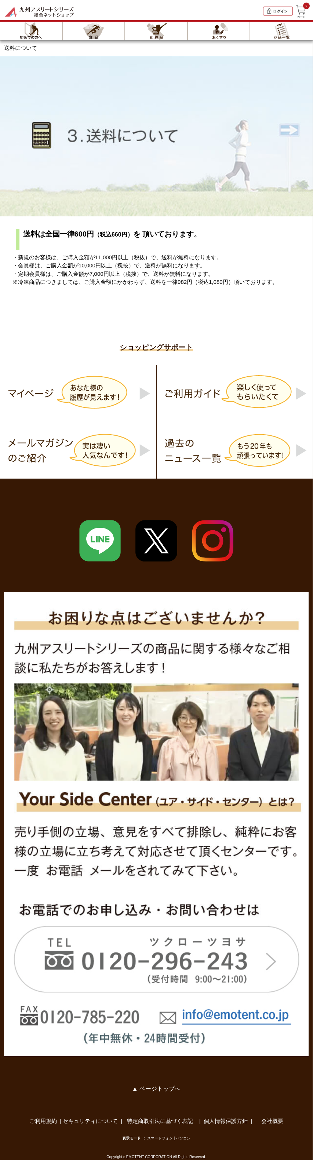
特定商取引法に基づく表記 (160, 1121)
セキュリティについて (90, 1121)
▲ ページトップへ (156, 1089)
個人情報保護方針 (226, 1121)
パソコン (183, 1138)
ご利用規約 (43, 1121)
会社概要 (272, 1121)
